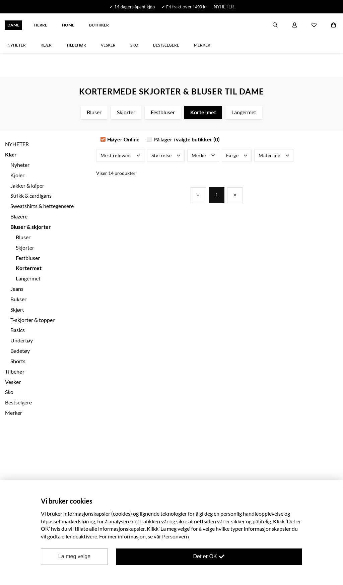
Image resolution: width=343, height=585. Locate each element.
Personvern (175, 536)
